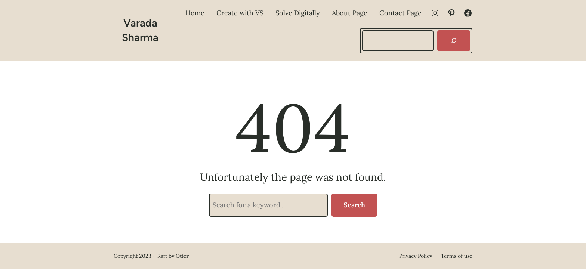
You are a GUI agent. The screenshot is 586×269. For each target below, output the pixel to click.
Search (354, 205)
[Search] (453, 40)
